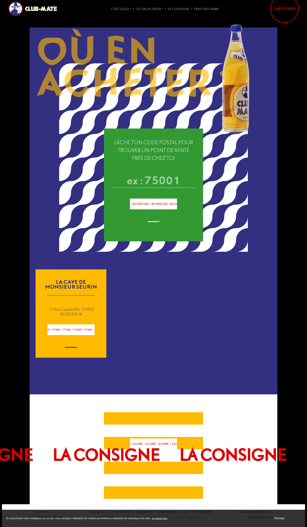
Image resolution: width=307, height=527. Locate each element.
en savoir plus (159, 518)
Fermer (279, 518)
